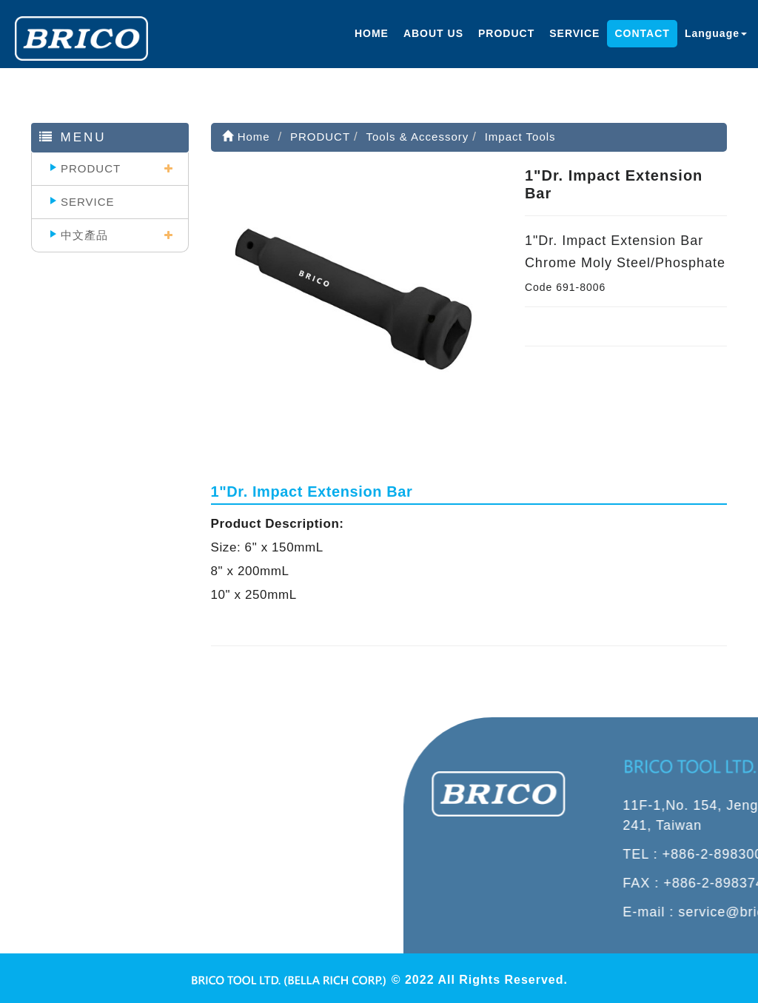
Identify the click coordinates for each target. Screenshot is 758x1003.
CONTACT (641, 33)
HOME (372, 33)
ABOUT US (433, 33)
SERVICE (574, 33)
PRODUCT (506, 33)
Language (716, 33)
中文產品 (84, 235)
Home (246, 136)
